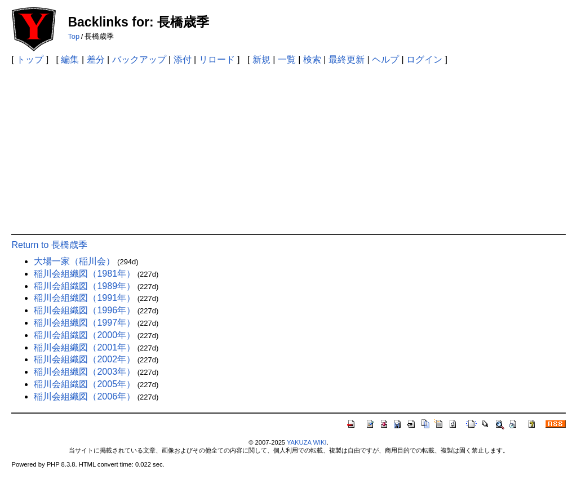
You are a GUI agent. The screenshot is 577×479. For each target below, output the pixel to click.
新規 (261, 59)
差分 (96, 59)
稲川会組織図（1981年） (84, 273)
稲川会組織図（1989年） (84, 286)
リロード (217, 59)
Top (73, 36)
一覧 (287, 59)
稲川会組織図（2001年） (84, 347)
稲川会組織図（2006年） (84, 396)
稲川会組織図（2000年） (84, 335)
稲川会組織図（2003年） (84, 371)
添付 (183, 59)
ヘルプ (385, 59)
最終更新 (347, 59)
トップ (29, 59)
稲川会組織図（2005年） (84, 384)
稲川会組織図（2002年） (84, 359)
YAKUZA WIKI (307, 442)
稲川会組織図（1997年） (84, 322)
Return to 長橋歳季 (49, 245)
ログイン (424, 59)
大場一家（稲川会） (74, 261)
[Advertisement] (289, 149)
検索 (312, 59)
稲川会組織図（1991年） (84, 298)
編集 (70, 59)
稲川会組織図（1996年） (84, 310)
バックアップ (139, 59)
